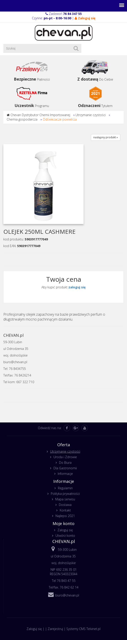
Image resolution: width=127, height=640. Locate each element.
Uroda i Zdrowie (65, 457)
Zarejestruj (55, 629)
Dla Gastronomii (65, 468)
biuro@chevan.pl (67, 595)
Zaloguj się (65, 530)
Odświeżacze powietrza (60, 119)
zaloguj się (77, 287)
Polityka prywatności (65, 493)
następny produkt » (105, 137)
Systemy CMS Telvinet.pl (83, 629)
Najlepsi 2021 (65, 516)
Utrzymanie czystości (91, 115)
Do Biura (65, 462)
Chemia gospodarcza (22, 119)
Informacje (65, 474)
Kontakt (65, 510)
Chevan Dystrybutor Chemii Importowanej (40, 115)
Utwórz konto (65, 535)
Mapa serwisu (65, 499)
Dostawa (65, 505)
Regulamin (65, 488)
